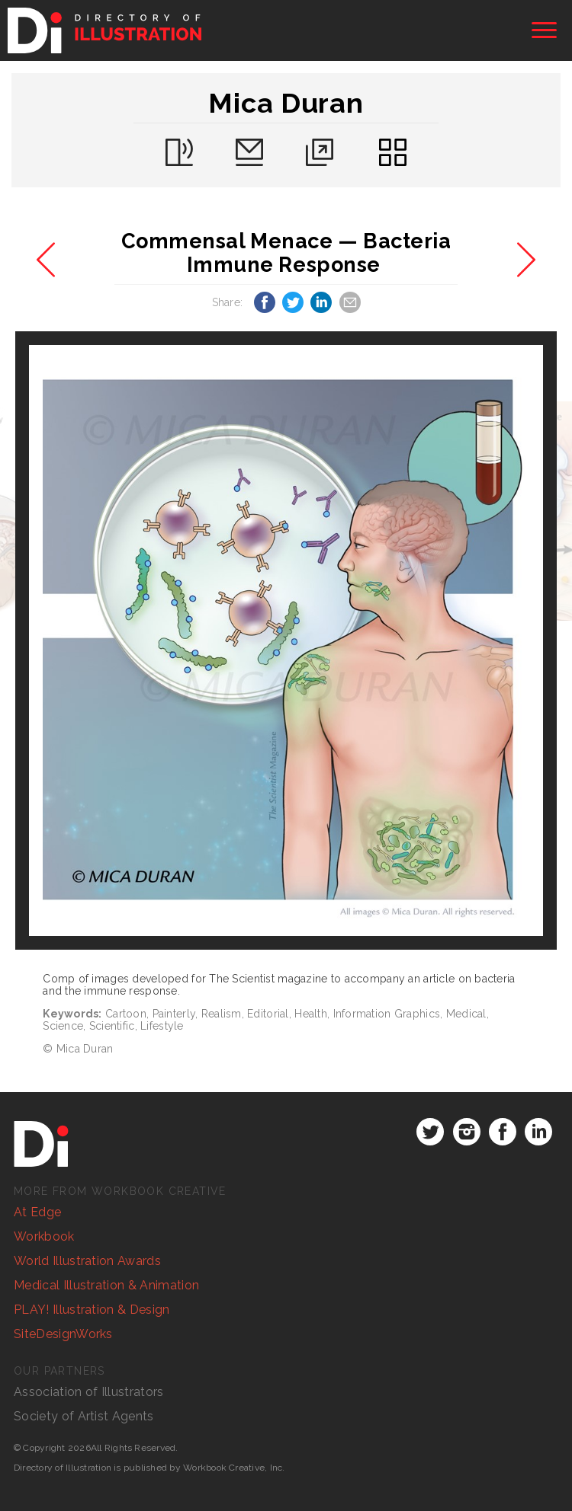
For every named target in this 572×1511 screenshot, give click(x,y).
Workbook (44, 1236)
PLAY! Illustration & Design (92, 1309)
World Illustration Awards (87, 1261)
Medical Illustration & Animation (106, 1285)
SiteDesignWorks (63, 1334)
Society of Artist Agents (84, 1416)
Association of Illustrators (89, 1392)
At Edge (37, 1212)
